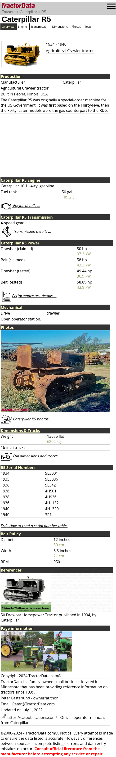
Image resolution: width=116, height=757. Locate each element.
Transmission (39, 27)
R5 (43, 12)
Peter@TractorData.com (33, 704)
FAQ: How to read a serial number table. (34, 525)
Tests (88, 27)
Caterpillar (28, 12)
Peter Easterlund (15, 698)
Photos (76, 27)
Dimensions (60, 27)
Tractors (8, 12)
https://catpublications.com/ (29, 717)
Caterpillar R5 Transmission (27, 217)
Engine (22, 27)
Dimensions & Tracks (20, 430)
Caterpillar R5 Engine (20, 180)
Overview (8, 27)
